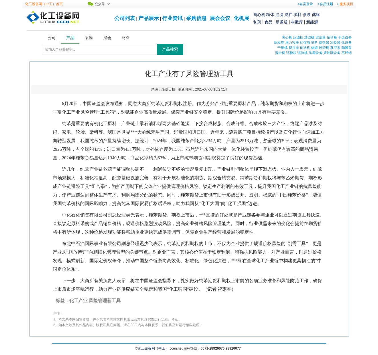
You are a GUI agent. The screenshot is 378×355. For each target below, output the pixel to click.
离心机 (259, 14)
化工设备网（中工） (153, 348)
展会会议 (220, 18)
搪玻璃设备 (331, 53)
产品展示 (148, 18)
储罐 (316, 14)
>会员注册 (325, 4)
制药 (257, 22)
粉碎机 (324, 48)
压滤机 (298, 37)
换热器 (324, 43)
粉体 (270, 14)
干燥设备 (345, 37)
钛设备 (346, 43)
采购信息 (196, 18)
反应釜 (279, 43)
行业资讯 (172, 18)
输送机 (305, 48)
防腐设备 (315, 53)
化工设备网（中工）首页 (44, 4)
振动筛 (332, 37)
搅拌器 (294, 48)
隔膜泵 (346, 48)
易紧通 (282, 22)
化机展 (241, 18)
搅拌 (288, 14)
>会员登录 (305, 4)
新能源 (312, 22)
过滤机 (309, 37)
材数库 (297, 22)
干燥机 (282, 48)
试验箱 (291, 53)
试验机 (302, 53)
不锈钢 (346, 53)
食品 (268, 22)
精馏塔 (305, 43)
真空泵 (335, 48)
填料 (298, 14)
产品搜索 (170, 49)
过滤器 (321, 37)
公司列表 (124, 18)
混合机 (280, 53)
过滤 (279, 14)
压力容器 (292, 43)
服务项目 (346, 4)
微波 (307, 14)
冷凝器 (335, 43)
